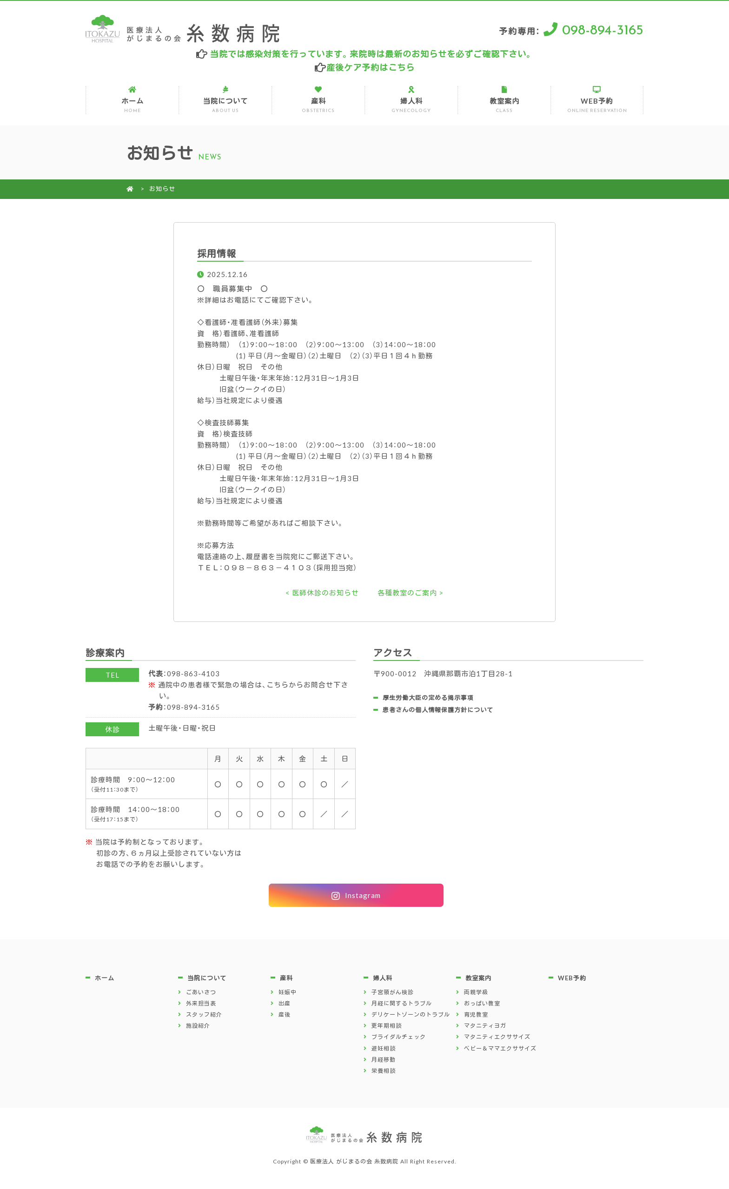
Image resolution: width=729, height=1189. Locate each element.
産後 (284, 1014)
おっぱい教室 (482, 1003)
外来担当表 (201, 1003)
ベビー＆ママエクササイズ (500, 1048)
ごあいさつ (201, 992)
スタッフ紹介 (204, 1014)
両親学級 (476, 992)
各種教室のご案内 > (411, 593)
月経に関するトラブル (401, 1003)
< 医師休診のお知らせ (322, 593)
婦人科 (411, 100)
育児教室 (476, 1014)
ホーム (132, 100)
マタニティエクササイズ (497, 1036)
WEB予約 (597, 100)
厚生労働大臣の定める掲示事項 (428, 697)
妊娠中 (287, 992)
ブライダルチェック (398, 1036)
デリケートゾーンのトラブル (410, 1014)
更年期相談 (386, 1025)
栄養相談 (383, 1070)
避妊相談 (383, 1048)
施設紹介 (198, 1025)
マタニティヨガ (485, 1025)
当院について (225, 100)
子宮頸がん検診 (392, 992)
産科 (318, 100)
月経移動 (383, 1059)
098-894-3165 (602, 28)
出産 (284, 1003)
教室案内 (504, 100)
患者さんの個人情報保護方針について (438, 709)
